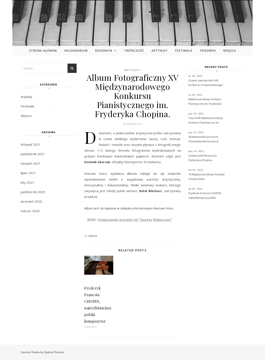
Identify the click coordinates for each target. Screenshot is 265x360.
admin (92, 236)
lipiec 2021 (28, 173)
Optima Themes (54, 352)
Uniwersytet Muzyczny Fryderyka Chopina (202, 158)
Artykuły (159, 50)
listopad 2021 (30, 144)
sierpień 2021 (31, 163)
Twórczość (134, 50)
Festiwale (183, 50)
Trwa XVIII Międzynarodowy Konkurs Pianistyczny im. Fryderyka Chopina (205, 120)
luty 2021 (27, 182)
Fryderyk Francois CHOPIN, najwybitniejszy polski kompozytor (205, 195)
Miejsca (229, 50)
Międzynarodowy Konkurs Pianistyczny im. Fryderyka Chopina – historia (205, 101)
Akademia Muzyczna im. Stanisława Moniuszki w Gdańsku (203, 139)
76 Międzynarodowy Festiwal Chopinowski (206, 176)
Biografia (103, 50)
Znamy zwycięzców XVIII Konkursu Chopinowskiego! (205, 82)
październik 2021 (33, 154)
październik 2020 (33, 192)
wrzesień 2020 (31, 201)
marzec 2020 (30, 211)
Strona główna (43, 50)
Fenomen (208, 50)
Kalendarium (76, 50)
